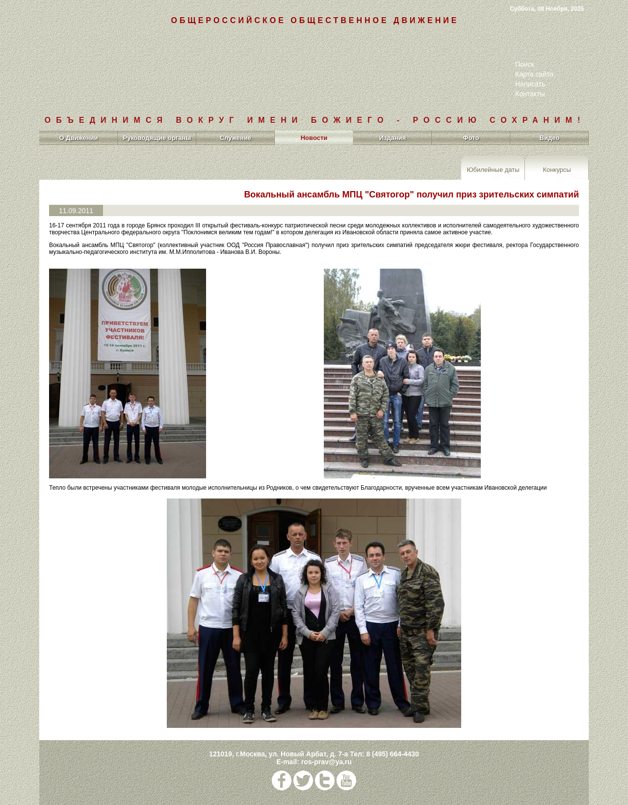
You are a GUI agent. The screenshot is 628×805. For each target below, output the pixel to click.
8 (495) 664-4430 (392, 754)
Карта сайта (534, 74)
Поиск (524, 64)
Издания (392, 137)
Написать (530, 84)
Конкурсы (557, 169)
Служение (235, 137)
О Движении (78, 137)
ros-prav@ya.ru (326, 762)
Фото (471, 137)
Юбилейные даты (493, 169)
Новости (314, 137)
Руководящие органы (157, 137)
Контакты (530, 94)
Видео (550, 137)
